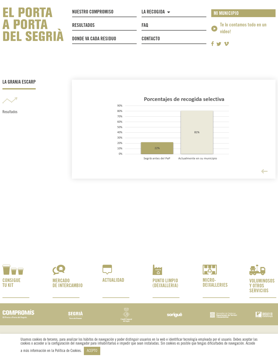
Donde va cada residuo (94, 39)
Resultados (83, 25)
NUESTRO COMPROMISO (92, 12)
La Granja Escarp (19, 82)
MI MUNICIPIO (226, 13)
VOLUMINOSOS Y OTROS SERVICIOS (262, 286)
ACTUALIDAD (113, 280)
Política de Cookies (68, 351)
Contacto (151, 39)
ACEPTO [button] (92, 351)
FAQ (145, 25)
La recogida (156, 12)
